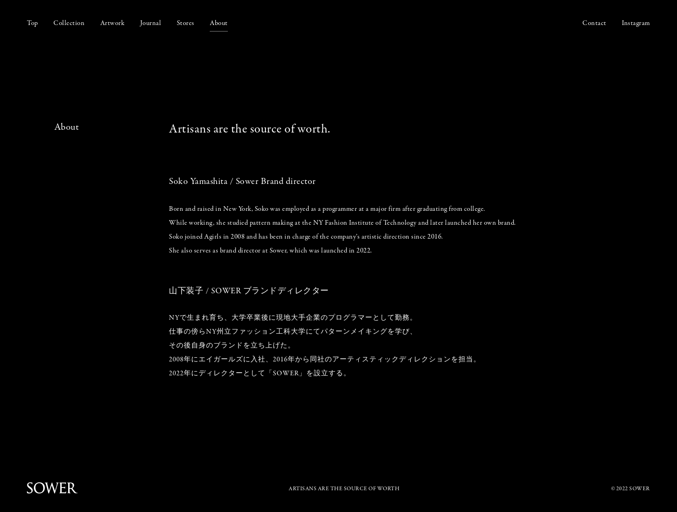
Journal (150, 23)
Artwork (112, 23)
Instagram (636, 23)
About (219, 23)
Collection (68, 23)
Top (32, 23)
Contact (594, 23)
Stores (185, 23)
